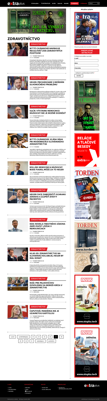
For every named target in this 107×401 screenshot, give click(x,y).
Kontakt (66, 3)
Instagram (28, 393)
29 (20, 341)
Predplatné (74, 3)
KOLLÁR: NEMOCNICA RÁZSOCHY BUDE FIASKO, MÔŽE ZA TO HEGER (47, 168)
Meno (76, 63)
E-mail (76, 58)
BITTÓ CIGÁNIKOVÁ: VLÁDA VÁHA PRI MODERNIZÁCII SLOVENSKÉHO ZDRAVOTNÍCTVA (47, 141)
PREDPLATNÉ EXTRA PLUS (87, 52)
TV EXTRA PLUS (45, 3)
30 (26, 341)
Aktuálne (27, 387)
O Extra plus (34, 3)
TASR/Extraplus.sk (38, 55)
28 (61, 336)
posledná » (51, 341)
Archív (54, 3)
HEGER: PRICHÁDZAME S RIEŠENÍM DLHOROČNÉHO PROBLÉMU (47, 83)
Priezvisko (77, 68)
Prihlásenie (84, 3)
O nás (10, 387)
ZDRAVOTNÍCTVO (38, 44)
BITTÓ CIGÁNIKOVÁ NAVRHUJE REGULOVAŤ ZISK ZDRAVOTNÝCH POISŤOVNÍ (46, 50)
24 (38, 336)
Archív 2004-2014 (46, 389)
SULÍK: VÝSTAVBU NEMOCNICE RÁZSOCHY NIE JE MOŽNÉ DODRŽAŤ (48, 112)
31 (31, 341)
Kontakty (11, 391)
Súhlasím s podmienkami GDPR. (85, 73)
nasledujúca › (40, 341)
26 (50, 336)
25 (44, 336)
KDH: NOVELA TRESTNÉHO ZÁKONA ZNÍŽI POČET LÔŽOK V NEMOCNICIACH (47, 226)
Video (26, 389)
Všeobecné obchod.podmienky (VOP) (65, 388)
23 (33, 336)
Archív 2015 (45, 387)
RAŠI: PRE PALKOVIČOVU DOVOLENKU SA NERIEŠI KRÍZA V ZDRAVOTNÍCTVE (46, 285)
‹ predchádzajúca (23, 336)
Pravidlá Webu (12, 389)
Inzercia (60, 3)
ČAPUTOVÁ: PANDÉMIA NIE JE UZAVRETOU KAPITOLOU (44, 312)
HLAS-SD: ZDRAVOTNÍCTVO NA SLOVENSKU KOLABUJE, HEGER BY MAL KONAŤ (46, 255)
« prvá (12, 336)
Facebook (29, 391)
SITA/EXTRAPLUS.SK (38, 115)
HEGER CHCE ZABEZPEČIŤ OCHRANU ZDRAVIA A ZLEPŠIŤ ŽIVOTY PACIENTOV (48, 196)
